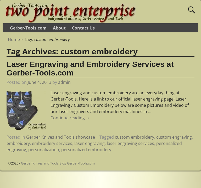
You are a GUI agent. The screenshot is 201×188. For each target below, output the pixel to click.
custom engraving (174, 137)
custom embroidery (134, 137)
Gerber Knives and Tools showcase (60, 137)
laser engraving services (130, 143)
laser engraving (89, 143)
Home (14, 39)
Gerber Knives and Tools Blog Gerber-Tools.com (58, 163)
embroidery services (52, 143)
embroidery (18, 143)
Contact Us (83, 28)
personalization (43, 149)
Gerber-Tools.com (28, 28)
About (59, 28)
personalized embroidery (86, 149)
